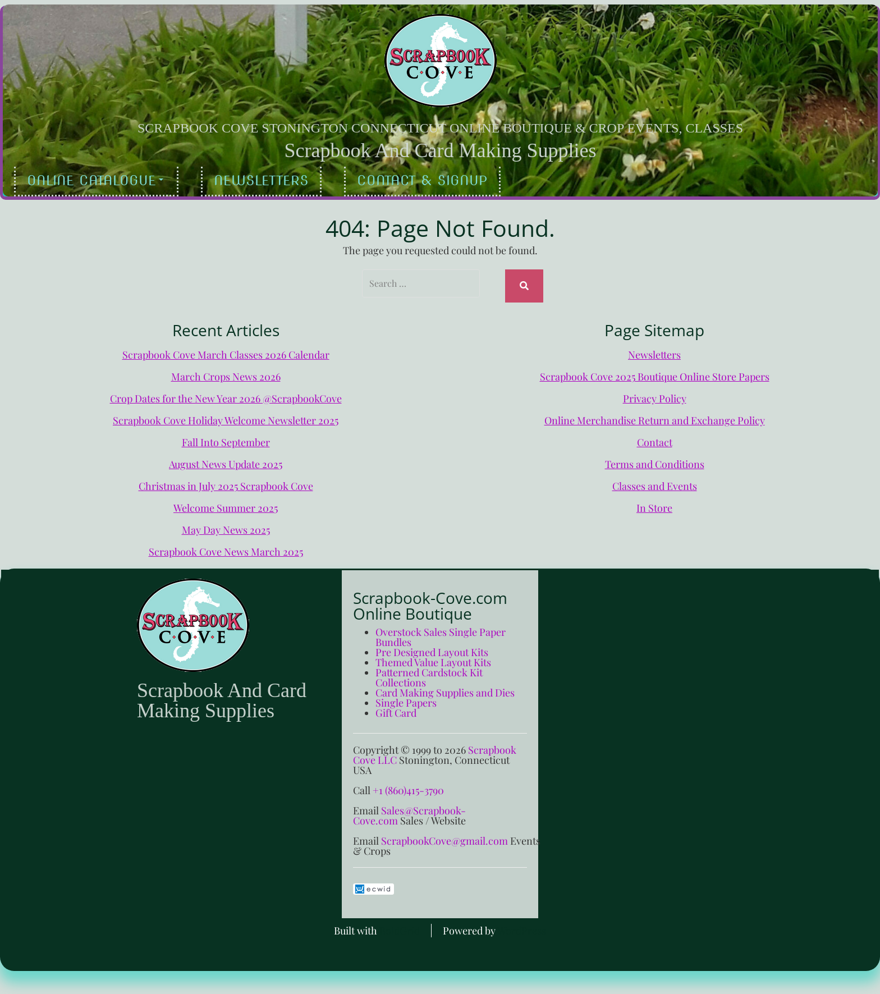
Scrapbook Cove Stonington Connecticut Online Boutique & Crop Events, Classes (440, 128)
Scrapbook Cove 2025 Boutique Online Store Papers (654, 371)
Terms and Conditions (654, 459)
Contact (654, 437)
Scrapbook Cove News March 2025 (226, 546)
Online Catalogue (95, 180)
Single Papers (406, 697)
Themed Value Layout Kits (433, 657)
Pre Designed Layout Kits (431, 647)
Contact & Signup (422, 180)
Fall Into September (226, 437)
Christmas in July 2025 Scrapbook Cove (226, 481)
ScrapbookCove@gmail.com (444, 835)
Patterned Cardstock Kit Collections (429, 672)
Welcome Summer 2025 (225, 503)
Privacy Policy (654, 393)
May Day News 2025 (226, 525)
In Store (654, 503)
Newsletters (261, 180)
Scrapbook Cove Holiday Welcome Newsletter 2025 (225, 415)
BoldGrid (399, 925)
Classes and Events (654, 481)
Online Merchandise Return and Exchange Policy (654, 415)
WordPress (521, 925)
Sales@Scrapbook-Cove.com (409, 810)
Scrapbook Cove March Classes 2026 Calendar (225, 349)
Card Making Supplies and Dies (445, 687)
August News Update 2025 (225, 459)
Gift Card (395, 707)
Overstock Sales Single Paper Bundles (440, 632)
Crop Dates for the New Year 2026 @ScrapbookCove (226, 393)
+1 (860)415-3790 (408, 785)
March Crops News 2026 (226, 371)
